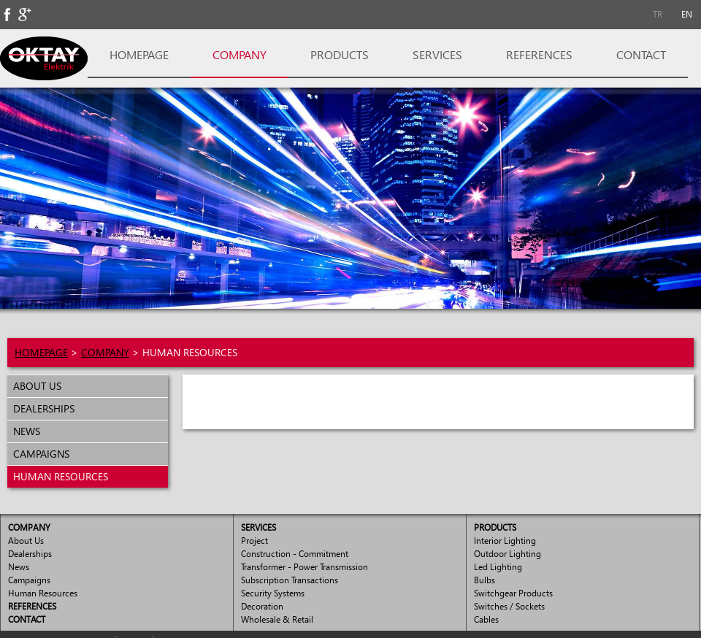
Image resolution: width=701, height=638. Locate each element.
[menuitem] (657, 14)
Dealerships (30, 553)
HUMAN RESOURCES (57, 476)
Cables (486, 619)
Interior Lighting (505, 540)
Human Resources (42, 593)
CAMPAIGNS (38, 454)
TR (657, 14)
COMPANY (239, 54)
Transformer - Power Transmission (304, 566)
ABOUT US (34, 386)
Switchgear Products (513, 593)
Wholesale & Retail (277, 619)
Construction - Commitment (294, 553)
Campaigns (29, 579)
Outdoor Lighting (507, 553)
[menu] (87, 431)
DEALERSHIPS (40, 408)
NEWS (23, 431)
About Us (26, 540)
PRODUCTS (339, 54)
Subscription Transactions (289, 579)
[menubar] (672, 14)
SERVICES (437, 54)
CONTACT (641, 54)
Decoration (262, 606)
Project (254, 540)
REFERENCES (539, 54)
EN (686, 14)
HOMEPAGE (139, 54)
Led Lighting (498, 566)
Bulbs (484, 579)
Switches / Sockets (509, 606)
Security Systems (272, 593)
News (18, 566)
